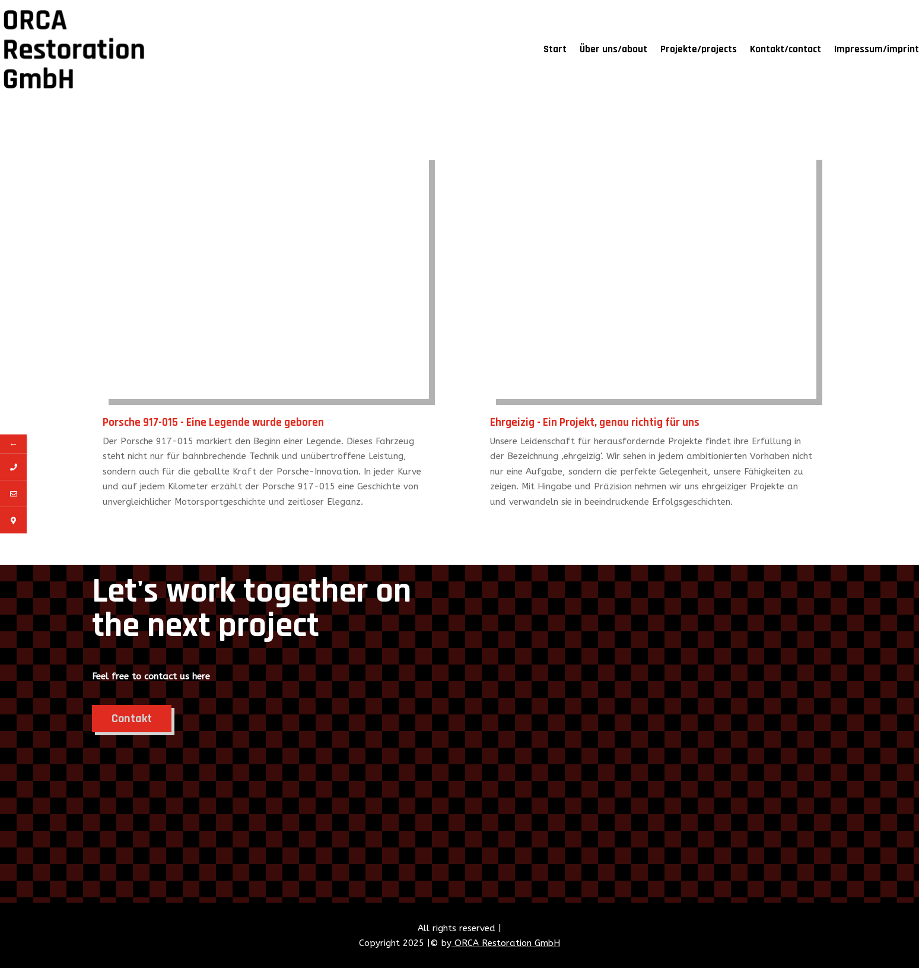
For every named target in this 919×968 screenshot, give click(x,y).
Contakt (132, 718)
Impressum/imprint (876, 49)
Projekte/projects (698, 49)
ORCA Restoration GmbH (505, 943)
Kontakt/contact (785, 49)
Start (555, 49)
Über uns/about (613, 49)
